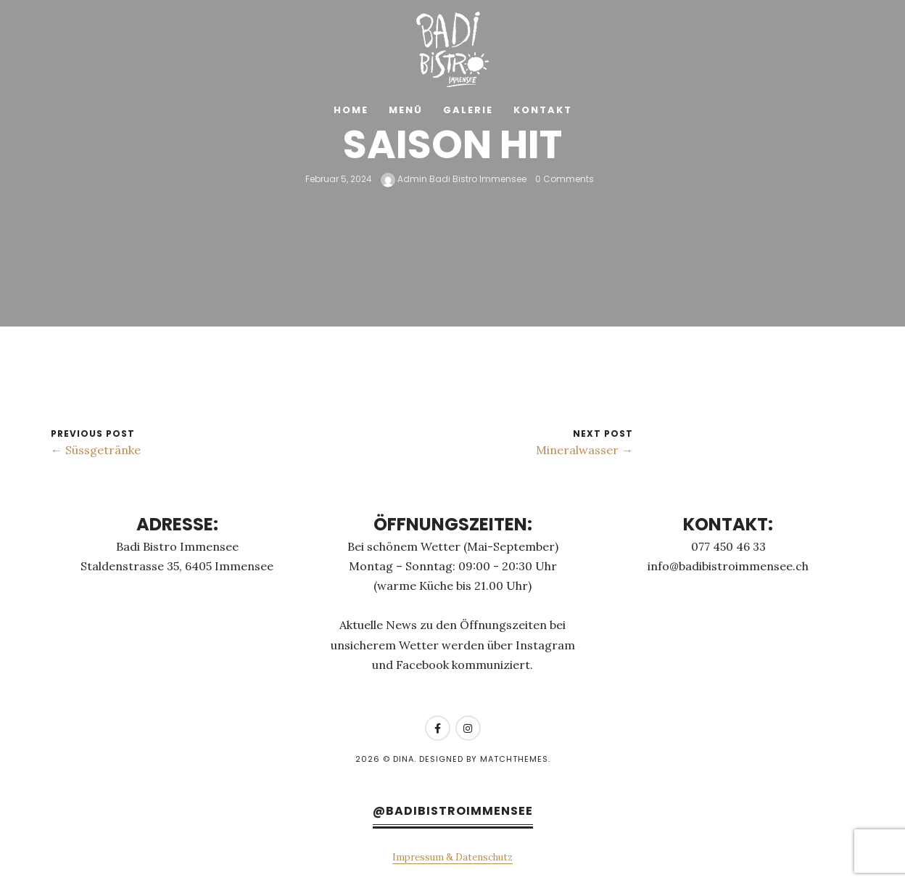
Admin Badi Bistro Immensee (453, 179)
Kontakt (542, 110)
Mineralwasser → (584, 450)
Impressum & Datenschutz (452, 857)
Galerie (468, 110)
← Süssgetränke (96, 450)
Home (351, 110)
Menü (406, 110)
